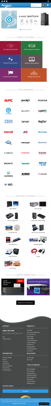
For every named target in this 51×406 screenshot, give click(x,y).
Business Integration (31, 377)
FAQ (4, 337)
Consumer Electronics (32, 340)
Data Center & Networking (33, 332)
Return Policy (6, 364)
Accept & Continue (44, 403)
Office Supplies (30, 338)
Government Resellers (10, 77)
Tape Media (29, 330)
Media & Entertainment (10, 63)
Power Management (32, 349)
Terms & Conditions (7, 366)
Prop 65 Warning (7, 370)
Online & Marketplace (32, 63)
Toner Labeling (30, 371)
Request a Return (7, 339)
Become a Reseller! (7, 357)
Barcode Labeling (31, 369)
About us (5, 359)
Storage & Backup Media (10, 49)
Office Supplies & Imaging (32, 49)
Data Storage (30, 336)
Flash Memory (30, 344)
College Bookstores (33, 77)
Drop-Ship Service (31, 373)
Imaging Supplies (31, 347)
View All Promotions (25, 303)
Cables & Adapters (31, 342)
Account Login (30, 357)
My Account (29, 359)
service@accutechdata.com (13, 333)
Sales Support (30, 379)
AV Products (30, 351)
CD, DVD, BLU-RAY (31, 334)
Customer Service (31, 381)
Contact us (5, 361)
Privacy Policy (6, 368)
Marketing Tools (30, 383)
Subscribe (25, 391)
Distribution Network (32, 375)
